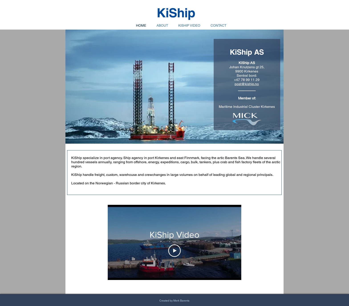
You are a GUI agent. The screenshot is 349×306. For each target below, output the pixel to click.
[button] (174, 87)
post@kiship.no (247, 84)
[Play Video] (174, 250)
